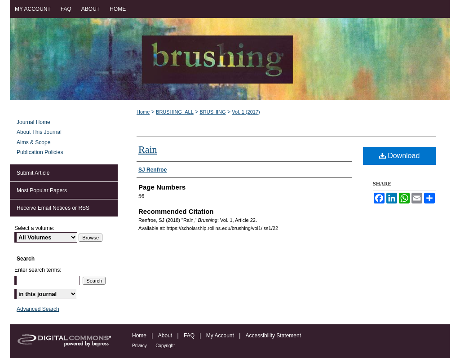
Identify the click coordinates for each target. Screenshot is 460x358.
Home (143, 112)
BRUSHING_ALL (175, 112)
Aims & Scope (33, 142)
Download (399, 155)
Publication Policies (40, 152)
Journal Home (33, 122)
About (165, 335)
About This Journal (39, 132)
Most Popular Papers (42, 190)
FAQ (189, 335)
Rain (147, 149)
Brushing (230, 59)
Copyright (165, 345)
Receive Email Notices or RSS (53, 208)
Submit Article (33, 173)
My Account (220, 335)
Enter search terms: (38, 270)
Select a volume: (34, 228)
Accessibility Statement (273, 335)
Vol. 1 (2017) (246, 112)
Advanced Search (38, 309)
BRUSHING (213, 112)
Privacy (139, 345)
